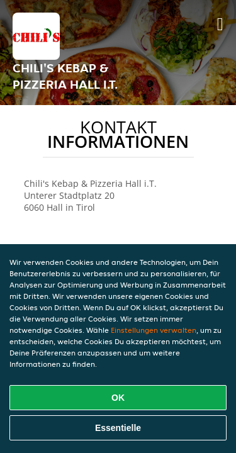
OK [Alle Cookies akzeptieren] (118, 398)
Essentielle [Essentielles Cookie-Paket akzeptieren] (118, 428)
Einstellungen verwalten (153, 330)
